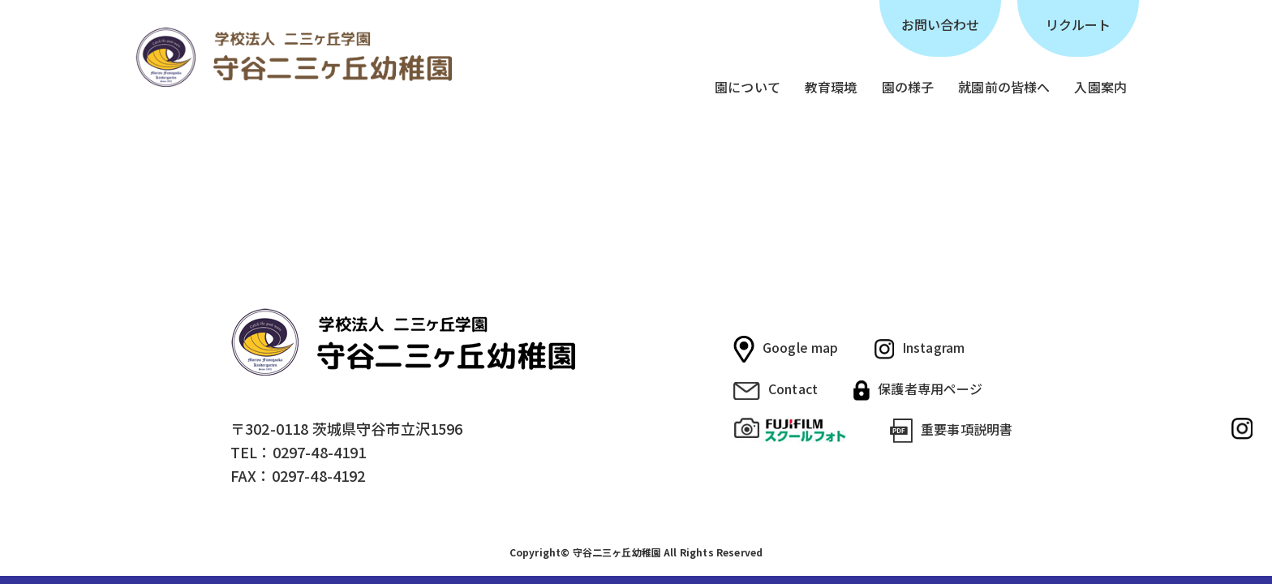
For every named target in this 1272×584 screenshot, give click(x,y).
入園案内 (1100, 87)
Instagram (919, 348)
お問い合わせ (940, 24)
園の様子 (908, 87)
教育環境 (831, 87)
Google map (786, 349)
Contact (775, 389)
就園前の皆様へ (1004, 87)
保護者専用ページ (917, 390)
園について (747, 87)
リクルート (1078, 24)
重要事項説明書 (951, 431)
